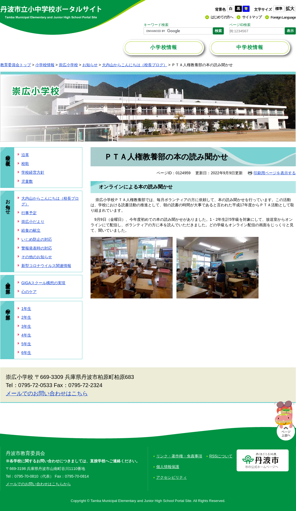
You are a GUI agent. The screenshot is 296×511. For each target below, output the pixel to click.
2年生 (26, 317)
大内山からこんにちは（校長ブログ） (134, 65)
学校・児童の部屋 (7, 283)
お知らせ (90, 65)
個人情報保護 (167, 466)
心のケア (29, 291)
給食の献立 (30, 230)
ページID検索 (240, 25)
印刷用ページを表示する (275, 173)
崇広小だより (32, 221)
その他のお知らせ (36, 257)
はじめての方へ (222, 17)
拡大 (290, 8)
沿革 (25, 155)
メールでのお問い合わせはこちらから (38, 484)
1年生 (26, 308)
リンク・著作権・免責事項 (179, 456)
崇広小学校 (68, 65)
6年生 (26, 352)
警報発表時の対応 (36, 248)
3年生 (26, 326)
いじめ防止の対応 (36, 239)
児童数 (27, 181)
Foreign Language (283, 17)
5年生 (26, 344)
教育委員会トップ (15, 65)
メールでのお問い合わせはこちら (47, 393)
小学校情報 (44, 65)
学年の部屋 (7, 309)
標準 (278, 9)
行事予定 (29, 213)
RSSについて (221, 456)
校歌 (25, 163)
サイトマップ (251, 17)
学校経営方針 (32, 172)
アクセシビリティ (171, 477)
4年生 (26, 335)
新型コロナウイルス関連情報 (46, 265)
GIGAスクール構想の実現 (43, 283)
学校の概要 (7, 155)
